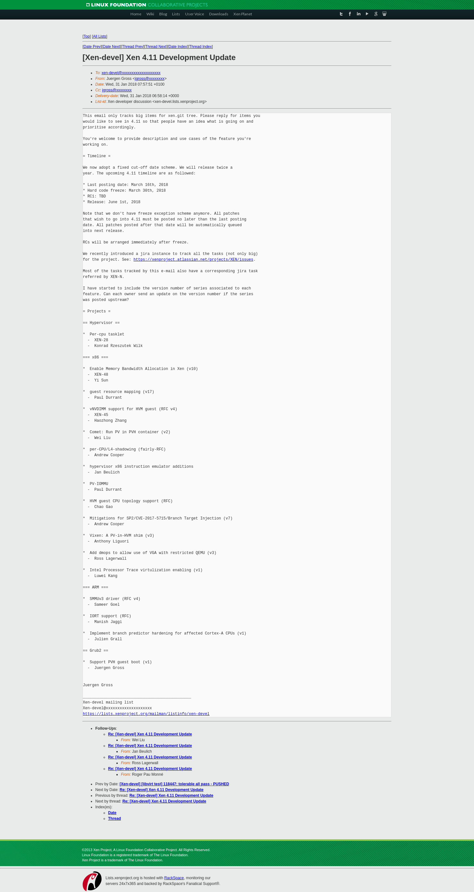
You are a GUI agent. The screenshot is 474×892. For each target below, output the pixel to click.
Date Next (111, 46)
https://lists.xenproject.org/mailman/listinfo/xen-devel (146, 714)
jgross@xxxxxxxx (149, 78)
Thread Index (200, 46)
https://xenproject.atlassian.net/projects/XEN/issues (193, 259)
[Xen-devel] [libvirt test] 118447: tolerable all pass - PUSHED (174, 784)
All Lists (99, 36)
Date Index (178, 46)
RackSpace (174, 878)
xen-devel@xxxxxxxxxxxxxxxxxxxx (131, 73)
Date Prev (91, 46)
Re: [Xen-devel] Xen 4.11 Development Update (150, 734)
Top (86, 36)
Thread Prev (132, 46)
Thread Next (155, 46)
